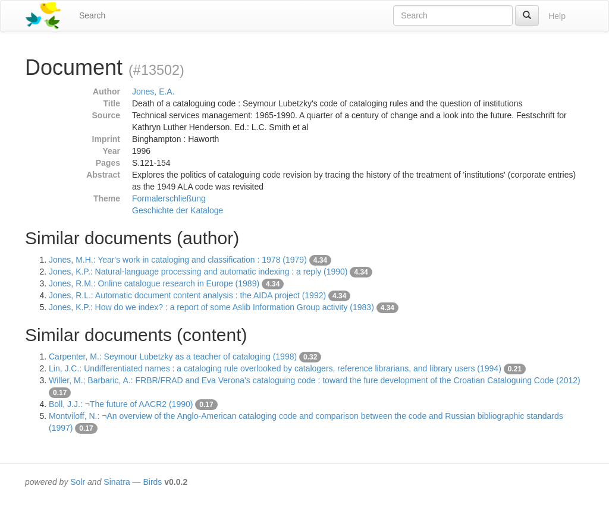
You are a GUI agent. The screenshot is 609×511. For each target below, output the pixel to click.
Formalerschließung (169, 198)
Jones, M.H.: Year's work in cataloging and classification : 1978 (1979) (178, 259)
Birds (152, 482)
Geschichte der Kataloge (177, 210)
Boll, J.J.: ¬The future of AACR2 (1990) (121, 404)
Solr (77, 482)
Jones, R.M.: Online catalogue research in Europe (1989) (154, 283)
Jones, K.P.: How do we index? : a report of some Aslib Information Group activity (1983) (211, 307)
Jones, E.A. (153, 91)
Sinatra (116, 482)
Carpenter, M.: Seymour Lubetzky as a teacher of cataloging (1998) (173, 356)
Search (92, 15)
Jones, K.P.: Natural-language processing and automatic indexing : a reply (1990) (198, 271)
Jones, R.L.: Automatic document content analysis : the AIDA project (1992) (187, 295)
